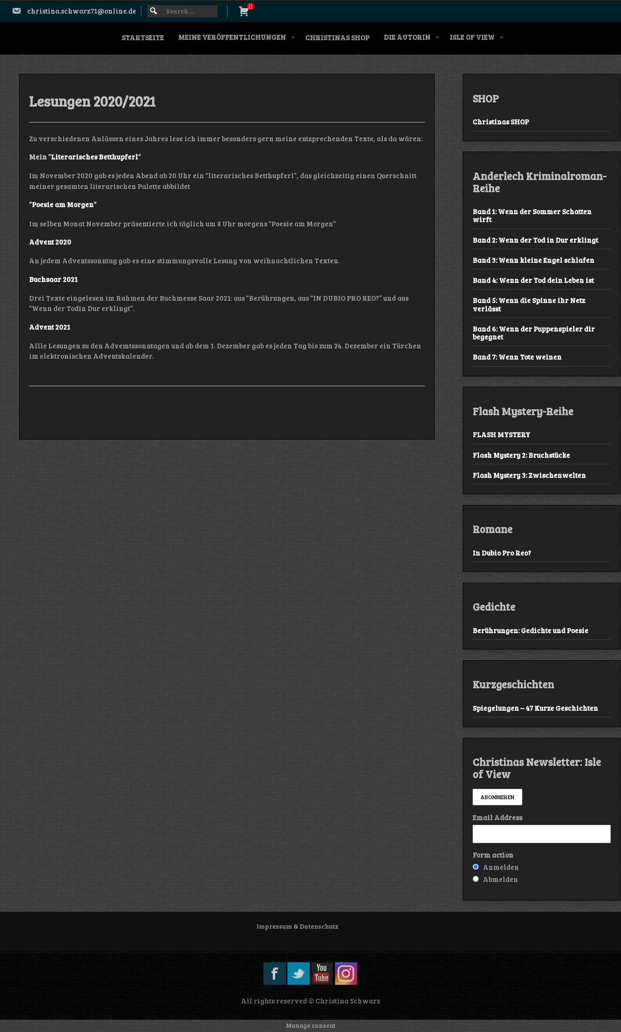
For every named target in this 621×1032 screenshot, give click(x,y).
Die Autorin (407, 37)
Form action (493, 854)
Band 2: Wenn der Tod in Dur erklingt (535, 240)
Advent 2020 (50, 241)
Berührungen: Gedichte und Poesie (530, 630)
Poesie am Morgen (63, 204)
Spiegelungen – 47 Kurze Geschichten (535, 708)
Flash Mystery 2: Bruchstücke (521, 455)
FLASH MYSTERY (501, 434)
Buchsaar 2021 (53, 279)
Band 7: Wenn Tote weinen (517, 356)
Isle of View (472, 37)
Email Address (497, 817)
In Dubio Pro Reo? (502, 552)
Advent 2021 (49, 327)
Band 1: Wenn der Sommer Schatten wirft (532, 215)
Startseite (143, 37)
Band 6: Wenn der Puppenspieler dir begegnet (534, 332)
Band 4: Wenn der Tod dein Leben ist (533, 280)
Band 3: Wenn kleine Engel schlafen (533, 260)
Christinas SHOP (337, 37)
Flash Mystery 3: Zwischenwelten (529, 475)
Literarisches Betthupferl (94, 156)
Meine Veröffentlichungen (232, 37)
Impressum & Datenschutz (297, 926)
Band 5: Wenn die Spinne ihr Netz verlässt (529, 304)
